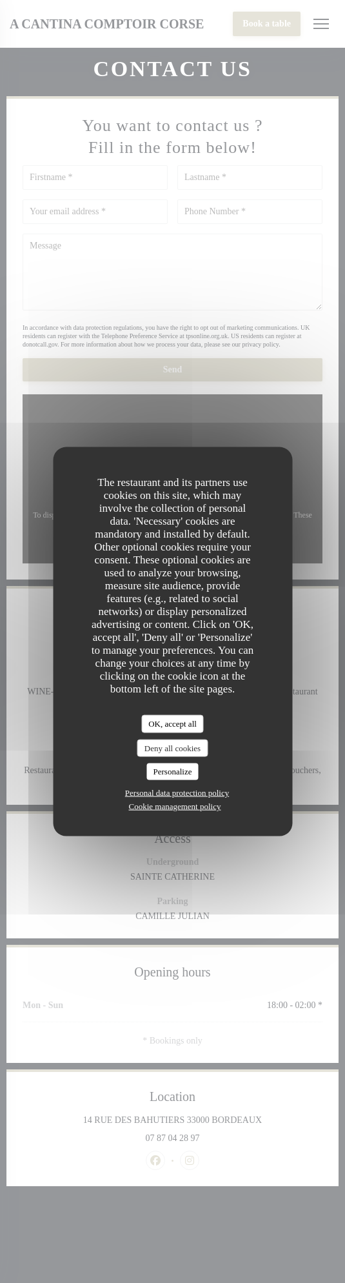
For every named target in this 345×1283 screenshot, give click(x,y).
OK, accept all (172, 724)
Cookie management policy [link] (175, 806)
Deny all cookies (172, 748)
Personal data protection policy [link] (177, 792)
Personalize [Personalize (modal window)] (172, 771)
